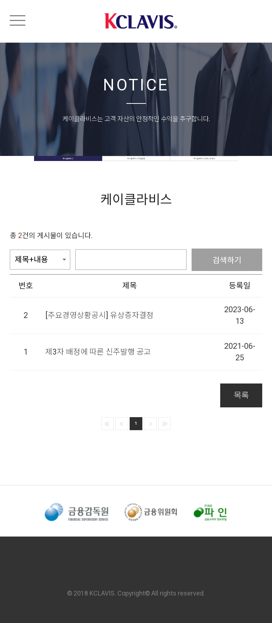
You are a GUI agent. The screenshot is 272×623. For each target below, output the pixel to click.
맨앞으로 (107, 423)
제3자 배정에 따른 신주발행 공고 (98, 351)
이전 (121, 423)
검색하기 (227, 259)
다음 (150, 423)
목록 (241, 395)
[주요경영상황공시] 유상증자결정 (99, 315)
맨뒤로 (164, 423)
